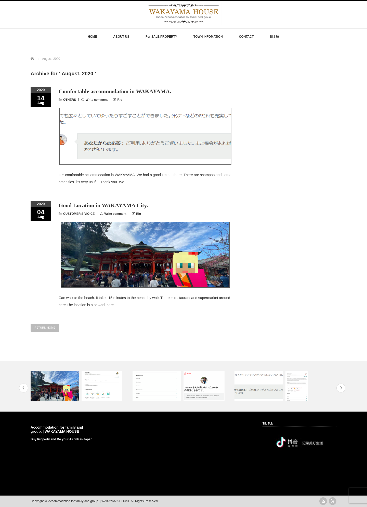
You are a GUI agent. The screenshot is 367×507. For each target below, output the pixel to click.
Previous (23, 388)
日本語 (274, 36)
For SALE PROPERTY (161, 36)
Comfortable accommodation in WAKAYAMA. (115, 91)
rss (323, 501)
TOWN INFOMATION (208, 36)
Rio (119, 100)
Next (340, 388)
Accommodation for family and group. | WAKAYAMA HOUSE (57, 429)
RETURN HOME (44, 327)
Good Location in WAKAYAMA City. (103, 205)
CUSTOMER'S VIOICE (79, 214)
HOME (92, 36)
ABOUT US (121, 36)
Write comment (97, 100)
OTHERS (69, 100)
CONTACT (246, 36)
